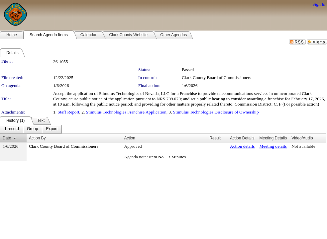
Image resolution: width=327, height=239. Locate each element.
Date (7, 138)
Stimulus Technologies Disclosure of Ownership (216, 112)
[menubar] (31, 129)
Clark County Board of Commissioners (216, 77)
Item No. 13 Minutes (167, 156)
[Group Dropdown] (32, 129)
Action (129, 138)
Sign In (318, 4)
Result (215, 138)
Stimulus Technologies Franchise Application (126, 112)
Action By (37, 138)
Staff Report (68, 112)
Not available (303, 146)
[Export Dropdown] (51, 129)
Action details (242, 146)
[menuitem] (11, 129)
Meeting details (273, 146)
